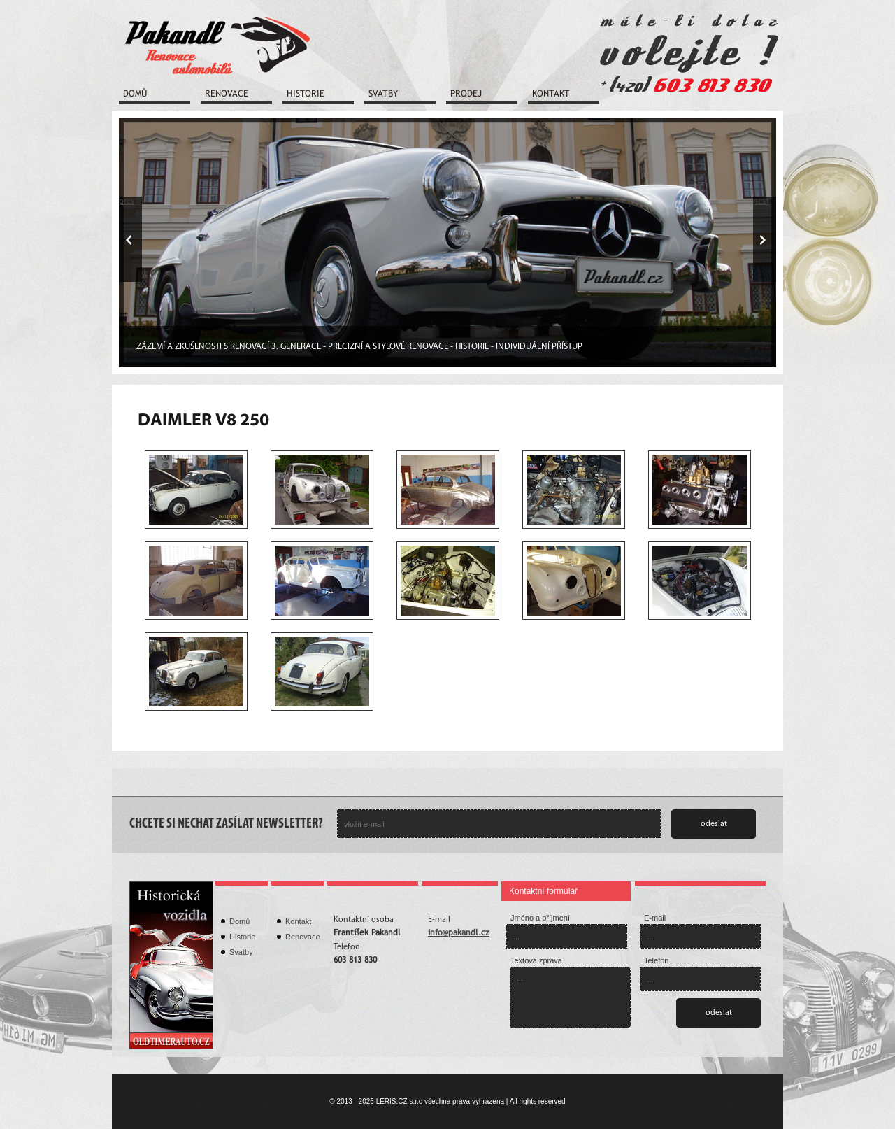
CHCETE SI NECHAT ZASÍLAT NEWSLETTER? (226, 824)
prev (127, 201)
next (761, 201)
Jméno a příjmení (540, 918)
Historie (305, 93)
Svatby (383, 93)
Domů (135, 93)
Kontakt (551, 93)
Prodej (466, 93)
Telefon (656, 960)
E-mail (655, 918)
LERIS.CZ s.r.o (399, 1101)
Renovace (226, 93)
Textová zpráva (536, 960)
